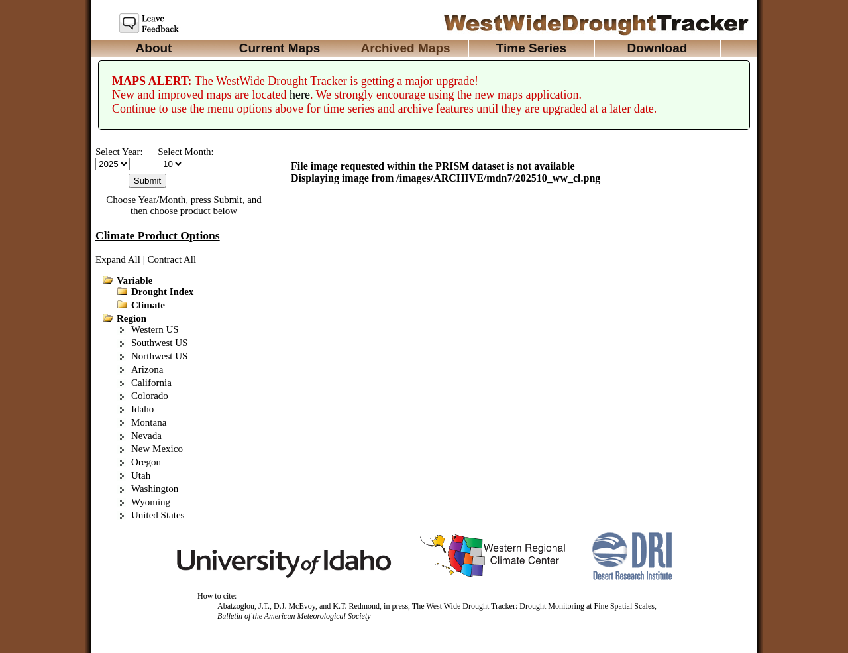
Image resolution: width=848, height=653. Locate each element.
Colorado (149, 395)
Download (657, 48)
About (154, 48)
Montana (148, 422)
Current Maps (279, 48)
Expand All (117, 259)
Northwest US (159, 356)
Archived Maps (405, 48)
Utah (140, 475)
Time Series (531, 48)
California (151, 382)
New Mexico (157, 449)
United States (157, 515)
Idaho (142, 409)
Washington (154, 488)
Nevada (146, 435)
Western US (155, 329)
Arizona (147, 369)
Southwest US (159, 342)
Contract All (171, 259)
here (300, 94)
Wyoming (150, 502)
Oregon (146, 462)
